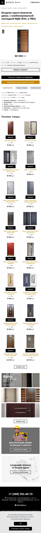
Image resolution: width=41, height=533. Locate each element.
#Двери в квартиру (18, 26)
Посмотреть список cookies (20, 529)
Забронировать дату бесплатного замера (20, 82)
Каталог (9, 8)
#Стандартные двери (6, 26)
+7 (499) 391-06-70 (35, 2)
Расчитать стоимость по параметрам (20, 77)
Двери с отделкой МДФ (20, 8)
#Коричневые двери (15, 23)
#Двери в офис (5, 23)
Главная (3, 8)
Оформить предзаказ (21, 70)
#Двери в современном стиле (29, 23)
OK (20, 524)
